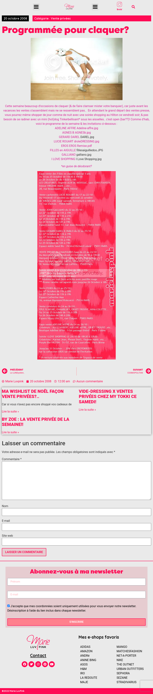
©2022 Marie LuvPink (13, 691)
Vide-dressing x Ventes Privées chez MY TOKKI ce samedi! (107, 397)
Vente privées (61, 18)
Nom (5, 506)
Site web (7, 535)
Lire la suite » (10, 411)
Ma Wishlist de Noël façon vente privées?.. (33, 394)
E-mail (6, 520)
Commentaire (11, 459)
